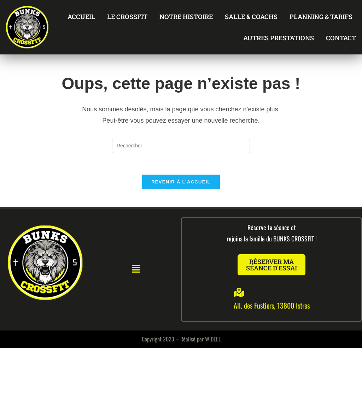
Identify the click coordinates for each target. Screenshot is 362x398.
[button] (136, 269)
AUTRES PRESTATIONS (278, 38)
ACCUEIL (81, 16)
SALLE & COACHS (251, 16)
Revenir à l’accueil (181, 182)
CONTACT (341, 38)
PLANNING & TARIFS (321, 16)
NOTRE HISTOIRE (186, 16)
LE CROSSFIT (127, 16)
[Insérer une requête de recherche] (181, 146)
